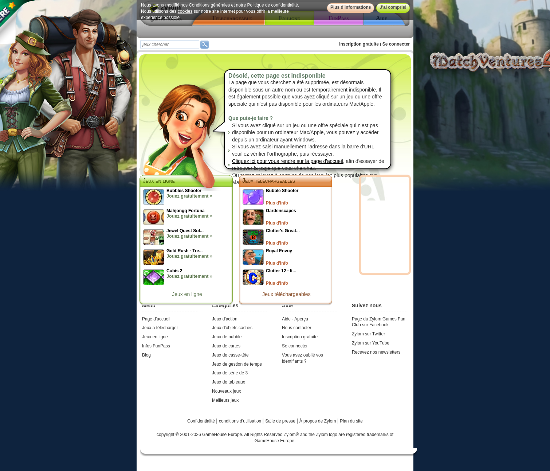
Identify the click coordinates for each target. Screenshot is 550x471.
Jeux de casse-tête (230, 355)
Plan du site (351, 421)
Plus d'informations (350, 7)
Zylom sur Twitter (368, 333)
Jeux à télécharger (160, 327)
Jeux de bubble (226, 336)
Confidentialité (201, 421)
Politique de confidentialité (272, 5)
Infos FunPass (156, 346)
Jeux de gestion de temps (237, 364)
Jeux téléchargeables (268, 181)
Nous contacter (296, 327)
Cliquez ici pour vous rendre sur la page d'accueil (287, 161)
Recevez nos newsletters (376, 352)
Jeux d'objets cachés (232, 327)
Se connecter (396, 44)
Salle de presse (280, 421)
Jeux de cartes (226, 346)
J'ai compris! (393, 7)
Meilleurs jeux (225, 400)
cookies (185, 11)
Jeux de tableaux (228, 382)
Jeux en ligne (187, 294)
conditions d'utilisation (241, 421)
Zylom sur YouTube (370, 343)
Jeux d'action (224, 319)
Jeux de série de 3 (230, 372)
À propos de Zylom (318, 421)
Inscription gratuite (359, 44)
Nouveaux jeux (226, 391)
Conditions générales (209, 5)
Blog (146, 355)
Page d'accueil (156, 319)
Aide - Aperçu (295, 319)
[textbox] (169, 44)
